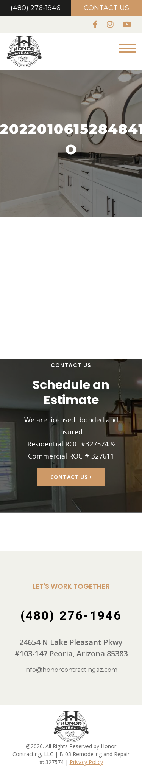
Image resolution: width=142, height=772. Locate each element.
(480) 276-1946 (36, 8)
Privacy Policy (86, 762)
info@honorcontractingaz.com (71, 669)
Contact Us (106, 8)
